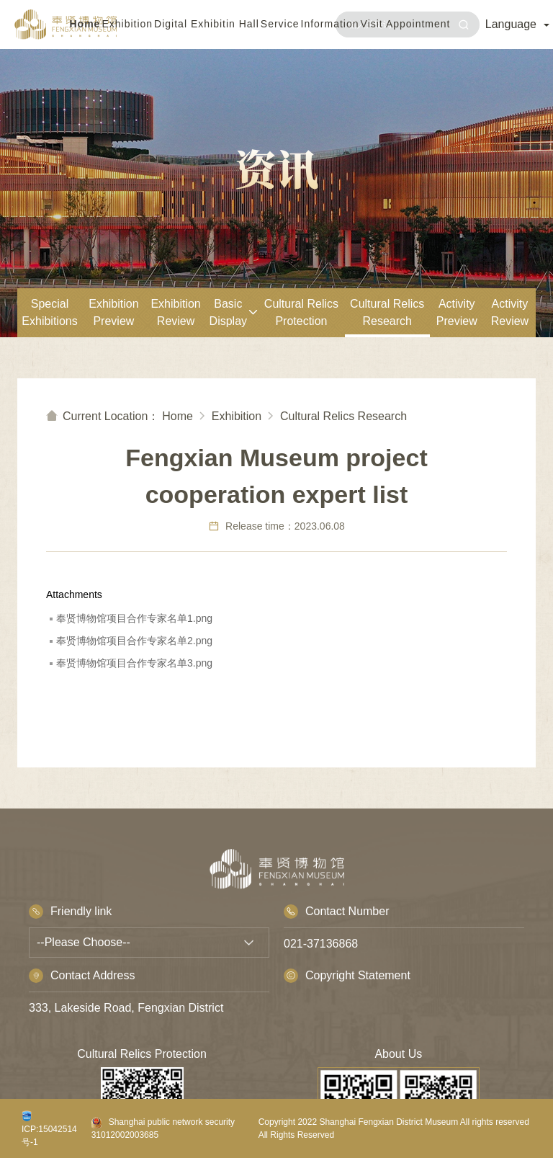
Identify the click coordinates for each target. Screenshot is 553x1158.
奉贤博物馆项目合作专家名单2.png (134, 640)
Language (517, 24)
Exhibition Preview (113, 312)
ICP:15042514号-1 (49, 1128)
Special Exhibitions (49, 312)
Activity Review (510, 312)
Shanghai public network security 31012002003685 (163, 1128)
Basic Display (234, 312)
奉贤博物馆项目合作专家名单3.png (134, 663)
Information (330, 24)
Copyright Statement (347, 975)
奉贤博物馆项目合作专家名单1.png (134, 618)
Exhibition (127, 24)
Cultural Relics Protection (301, 312)
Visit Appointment (406, 24)
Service (280, 24)
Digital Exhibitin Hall (206, 24)
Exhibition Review (175, 312)
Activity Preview (456, 312)
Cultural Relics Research (387, 312)
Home (85, 24)
